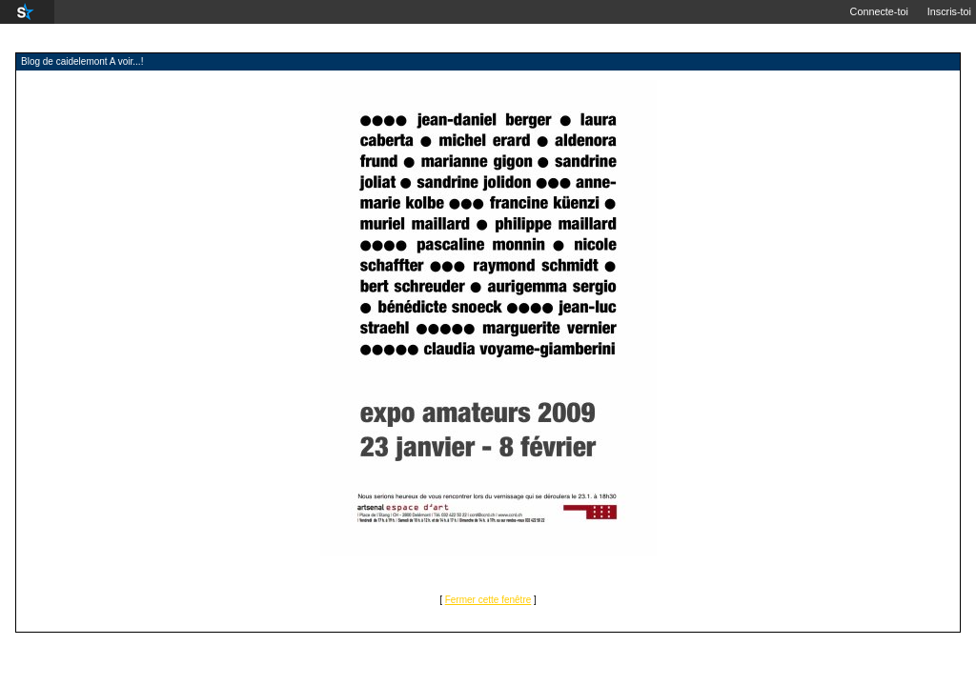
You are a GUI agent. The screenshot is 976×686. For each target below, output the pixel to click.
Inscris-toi (949, 11)
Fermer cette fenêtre (488, 600)
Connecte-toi (879, 11)
